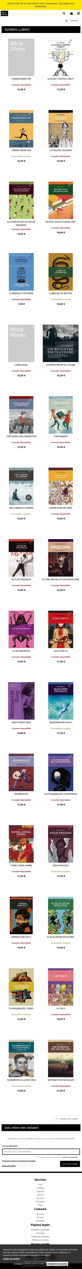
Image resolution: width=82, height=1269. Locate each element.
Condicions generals (40, 1230)
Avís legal (40, 1233)
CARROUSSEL (21, 365)
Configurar (18, 1264)
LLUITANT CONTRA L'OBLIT (61, 79)
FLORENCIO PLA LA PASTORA (21, 1080)
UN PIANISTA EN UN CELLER (61, 1080)
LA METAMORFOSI (21, 651)
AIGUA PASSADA (61, 865)
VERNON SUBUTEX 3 (21, 937)
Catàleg (40, 1188)
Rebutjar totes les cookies (35, 1264)
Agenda (40, 1191)
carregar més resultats (68, 1119)
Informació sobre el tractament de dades (19, 1161)
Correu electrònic (10, 1146)
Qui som (40, 1198)
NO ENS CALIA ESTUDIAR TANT (61, 222)
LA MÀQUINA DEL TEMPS (21, 1008)
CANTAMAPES (61, 436)
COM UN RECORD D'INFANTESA (21, 436)
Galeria (40, 1195)
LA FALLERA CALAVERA (61, 150)
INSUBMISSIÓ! (21, 794)
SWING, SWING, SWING (21, 865)
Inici (40, 1184)
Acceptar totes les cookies (57, 1264)
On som (40, 1217)
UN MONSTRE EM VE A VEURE (60, 365)
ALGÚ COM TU (61, 651)
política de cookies (11, 1259)
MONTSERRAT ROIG (21, 722)
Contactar (40, 1201)
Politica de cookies (40, 1240)
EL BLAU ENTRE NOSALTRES (60, 937)
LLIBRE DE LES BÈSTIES (60, 293)
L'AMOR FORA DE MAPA (60, 508)
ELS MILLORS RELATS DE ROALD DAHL (60, 579)
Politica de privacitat (40, 1236)
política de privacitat (69, 1157)
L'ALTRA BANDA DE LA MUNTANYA (60, 794)
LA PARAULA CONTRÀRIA (21, 293)
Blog (40, 1205)
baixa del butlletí (9, 1166)
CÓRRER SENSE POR (21, 79)
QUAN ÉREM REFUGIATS (60, 722)
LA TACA (60, 1008)
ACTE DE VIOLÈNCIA (21, 579)
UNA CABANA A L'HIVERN (21, 508)
